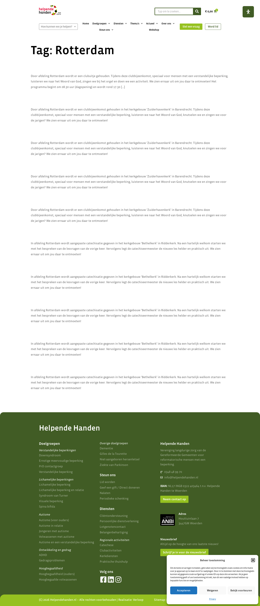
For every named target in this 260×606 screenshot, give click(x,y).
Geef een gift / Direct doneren (120, 487)
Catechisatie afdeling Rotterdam (77, 232)
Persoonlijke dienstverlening (119, 521)
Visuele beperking (51, 501)
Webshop (154, 29)
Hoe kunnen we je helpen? (58, 26)
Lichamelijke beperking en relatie (61, 490)
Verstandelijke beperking (56, 472)
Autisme (44, 514)
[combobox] (173, 11)
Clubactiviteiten (110, 550)
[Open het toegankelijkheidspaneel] (248, 11)
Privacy (212, 599)
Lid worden (107, 482)
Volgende (221, 397)
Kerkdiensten (109, 556)
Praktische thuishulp (114, 561)
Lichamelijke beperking (54, 484)
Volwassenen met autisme (56, 536)
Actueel (152, 23)
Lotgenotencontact (113, 526)
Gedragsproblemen (52, 560)
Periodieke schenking (114, 498)
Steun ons (106, 29)
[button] (253, 560)
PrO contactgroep (51, 466)
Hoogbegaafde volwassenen (58, 579)
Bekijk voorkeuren (241, 590)
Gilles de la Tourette (113, 453)
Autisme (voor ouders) (54, 520)
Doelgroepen (101, 23)
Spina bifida (47, 506)
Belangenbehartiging (114, 532)
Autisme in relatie (51, 525)
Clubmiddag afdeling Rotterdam (76, 98)
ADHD (43, 555)
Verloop (138, 599)
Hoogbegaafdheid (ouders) (57, 574)
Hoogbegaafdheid (51, 568)
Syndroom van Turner (53, 495)
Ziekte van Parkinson (114, 465)
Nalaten (105, 493)
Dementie (106, 448)
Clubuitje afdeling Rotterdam (72, 64)
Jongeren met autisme (54, 531)
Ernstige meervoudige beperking (61, 460)
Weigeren (212, 590)
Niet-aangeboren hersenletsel (120, 459)
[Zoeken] (196, 11)
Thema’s (136, 23)
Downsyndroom (50, 455)
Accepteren (183, 590)
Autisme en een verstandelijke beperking (66, 542)
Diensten (120, 23)
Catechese (106, 545)
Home (85, 23)
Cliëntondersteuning (114, 515)
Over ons (168, 23)
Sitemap (159, 599)
